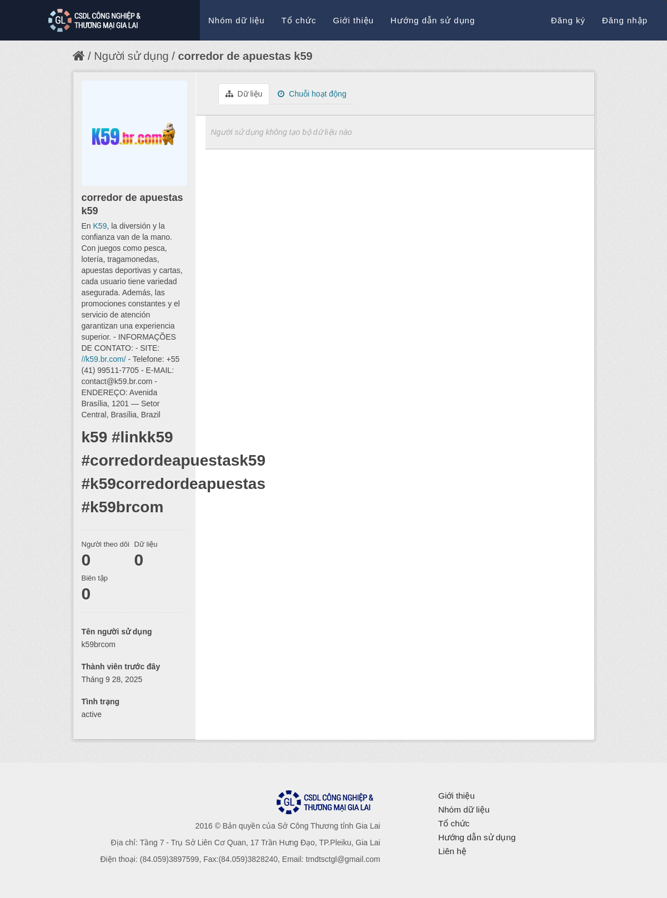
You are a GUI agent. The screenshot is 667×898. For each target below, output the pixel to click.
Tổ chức (299, 20)
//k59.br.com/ (104, 359)
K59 (100, 225)
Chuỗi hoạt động (312, 93)
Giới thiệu (353, 20)
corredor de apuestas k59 (245, 56)
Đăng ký (568, 20)
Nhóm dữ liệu (236, 20)
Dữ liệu (244, 93)
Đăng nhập (625, 20)
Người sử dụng (131, 56)
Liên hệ (452, 851)
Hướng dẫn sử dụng (432, 20)
